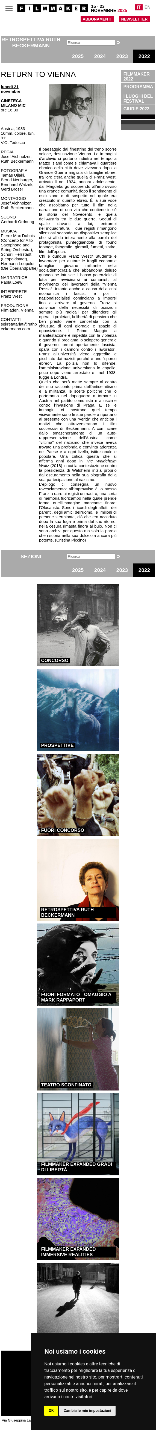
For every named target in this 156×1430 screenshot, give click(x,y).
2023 (122, 56)
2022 (144, 56)
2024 (100, 56)
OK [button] (51, 1410)
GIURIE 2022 (136, 109)
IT (139, 7)
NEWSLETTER (134, 19)
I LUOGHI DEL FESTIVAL (138, 98)
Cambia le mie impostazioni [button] (87, 1410)
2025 (78, 56)
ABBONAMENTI (97, 19)
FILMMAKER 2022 (136, 76)
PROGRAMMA (138, 86)
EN (148, 7)
